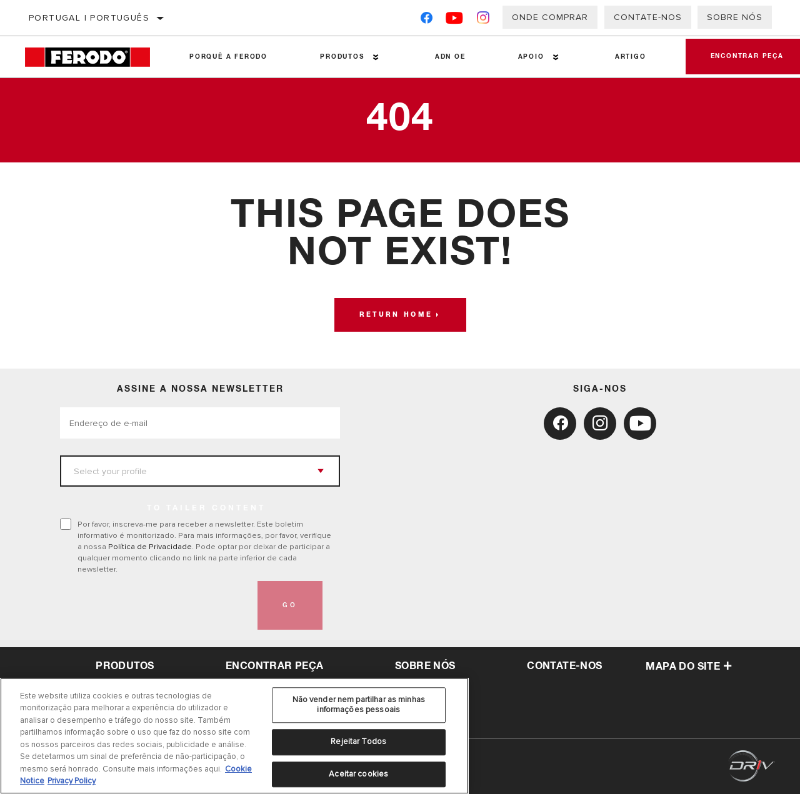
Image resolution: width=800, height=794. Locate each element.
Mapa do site (689, 667)
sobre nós (425, 666)
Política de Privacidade (150, 547)
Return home (395, 315)
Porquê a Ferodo (228, 57)
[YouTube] (455, 20)
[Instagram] (483, 20)
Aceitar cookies (358, 774)
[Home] (94, 57)
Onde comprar (550, 17)
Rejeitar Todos (358, 742)
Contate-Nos (648, 17)
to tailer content (206, 508)
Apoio (531, 57)
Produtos (342, 57)
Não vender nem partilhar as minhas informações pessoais (358, 705)
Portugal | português (89, 17)
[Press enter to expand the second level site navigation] (376, 57)
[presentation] (155, 605)
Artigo (630, 57)
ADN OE (450, 57)
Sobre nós (734, 17)
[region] (234, 736)
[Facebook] (426, 20)
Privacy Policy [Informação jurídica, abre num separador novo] (72, 781)
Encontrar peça (275, 666)
